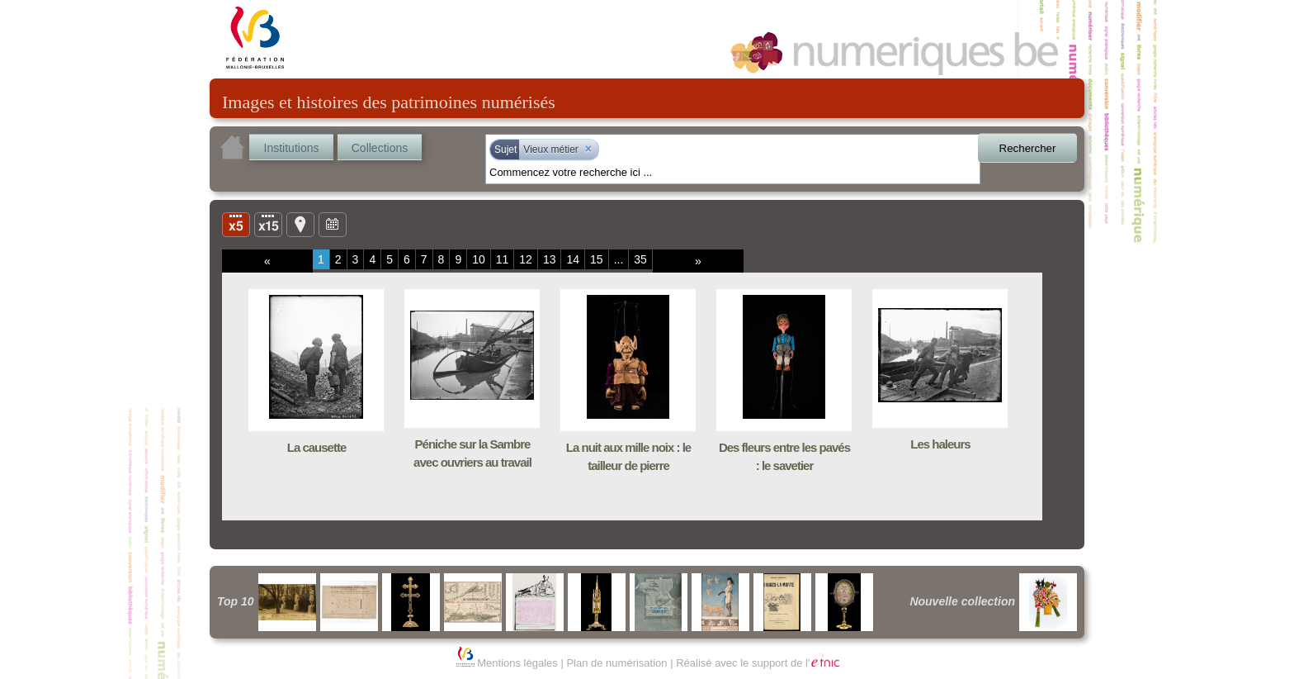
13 (549, 259)
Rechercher (1027, 148)
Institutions (291, 147)
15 (596, 259)
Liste (268, 224)
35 (640, 259)
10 (478, 259)
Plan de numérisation (616, 663)
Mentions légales (517, 663)
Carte (300, 224)
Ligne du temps (332, 224)
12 (525, 259)
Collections (380, 147)
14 (572, 259)
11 (502, 259)
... (619, 259)
